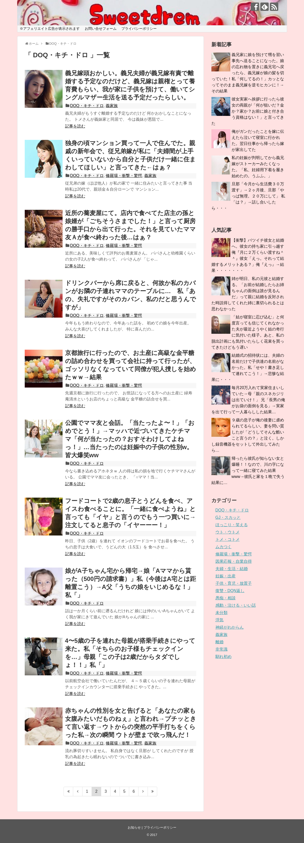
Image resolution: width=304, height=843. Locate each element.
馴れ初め (223, 656)
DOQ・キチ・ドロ (86, 106)
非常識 (221, 649)
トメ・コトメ (227, 539)
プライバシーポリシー (139, 29)
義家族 (112, 106)
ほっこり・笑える (231, 525)
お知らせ (134, 827)
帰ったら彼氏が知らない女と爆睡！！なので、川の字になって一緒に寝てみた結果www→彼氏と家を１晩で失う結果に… (248, 470)
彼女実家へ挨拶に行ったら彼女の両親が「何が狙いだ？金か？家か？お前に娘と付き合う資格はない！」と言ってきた (247, 111)
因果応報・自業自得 (233, 561)
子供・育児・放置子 (233, 583)
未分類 (221, 612)
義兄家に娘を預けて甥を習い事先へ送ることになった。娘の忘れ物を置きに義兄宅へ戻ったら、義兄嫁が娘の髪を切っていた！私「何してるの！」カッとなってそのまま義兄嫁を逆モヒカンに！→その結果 (247, 73)
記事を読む (75, 126)
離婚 (219, 642)
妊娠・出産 (225, 576)
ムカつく (223, 547)
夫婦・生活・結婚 (231, 569)
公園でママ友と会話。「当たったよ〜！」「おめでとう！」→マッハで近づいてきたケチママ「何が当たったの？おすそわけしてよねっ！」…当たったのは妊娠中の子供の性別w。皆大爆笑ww (130, 438)
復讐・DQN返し (230, 591)
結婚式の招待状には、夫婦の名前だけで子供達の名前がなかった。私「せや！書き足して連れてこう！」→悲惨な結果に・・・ (247, 367)
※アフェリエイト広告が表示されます (50, 29)
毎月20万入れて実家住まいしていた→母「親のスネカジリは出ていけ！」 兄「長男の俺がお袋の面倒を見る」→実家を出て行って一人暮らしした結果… (248, 400)
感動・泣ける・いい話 (235, 605)
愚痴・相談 (225, 598)
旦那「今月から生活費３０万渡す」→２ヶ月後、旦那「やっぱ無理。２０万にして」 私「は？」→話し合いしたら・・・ (248, 196)
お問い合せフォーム (101, 29)
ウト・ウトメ (227, 532)
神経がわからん (229, 627)
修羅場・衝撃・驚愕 (124, 175)
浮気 (219, 620)
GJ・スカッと (228, 517)
